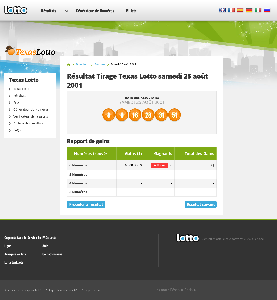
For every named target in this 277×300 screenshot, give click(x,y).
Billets (131, 11)
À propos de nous (92, 290)
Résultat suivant (200, 204)
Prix (16, 102)
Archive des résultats (28, 123)
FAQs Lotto (49, 237)
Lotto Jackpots (13, 262)
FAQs (17, 130)
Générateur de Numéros (95, 11)
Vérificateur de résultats (30, 116)
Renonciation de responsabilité (22, 290)
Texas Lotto (21, 89)
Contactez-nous (52, 254)
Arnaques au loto (15, 254)
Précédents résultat (86, 204)
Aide (45, 245)
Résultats (54, 11)
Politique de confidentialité (61, 290)
